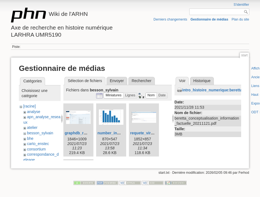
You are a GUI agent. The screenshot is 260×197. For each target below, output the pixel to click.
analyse (33, 111)
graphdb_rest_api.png (85, 133)
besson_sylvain (40, 133)
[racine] (29, 106)
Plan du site (240, 19)
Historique (202, 81)
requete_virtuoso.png (149, 133)
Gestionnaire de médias (209, 19)
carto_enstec (38, 143)
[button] (113, 95)
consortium (36, 149)
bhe (30, 138)
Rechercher (141, 81)
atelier (32, 127)
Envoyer (117, 81)
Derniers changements (170, 19)
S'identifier (241, 5)
